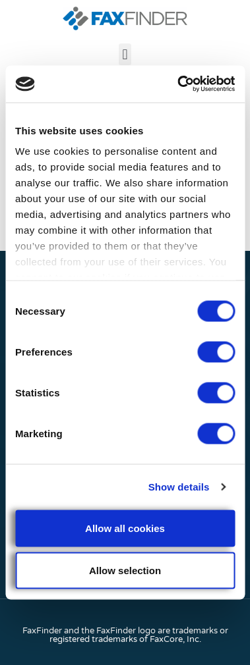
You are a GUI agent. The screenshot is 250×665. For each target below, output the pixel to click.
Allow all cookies (125, 527)
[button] (125, 54)
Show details (179, 486)
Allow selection (125, 569)
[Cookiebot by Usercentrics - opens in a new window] (178, 84)
